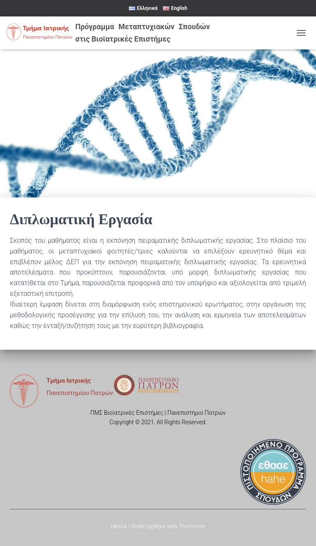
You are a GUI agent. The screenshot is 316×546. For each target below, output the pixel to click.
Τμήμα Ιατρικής (68, 380)
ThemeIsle (192, 526)
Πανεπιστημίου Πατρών (79, 393)
